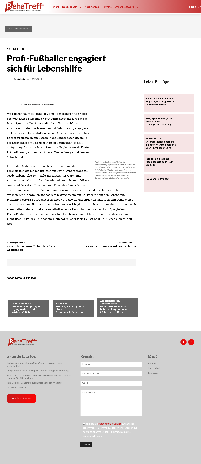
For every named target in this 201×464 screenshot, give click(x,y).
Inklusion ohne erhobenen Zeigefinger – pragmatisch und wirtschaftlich (26, 308)
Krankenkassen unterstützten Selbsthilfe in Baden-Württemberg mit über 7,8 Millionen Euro (114, 306)
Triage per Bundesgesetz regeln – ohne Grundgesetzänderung (70, 308)
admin (21, 79)
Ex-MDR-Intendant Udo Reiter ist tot (111, 246)
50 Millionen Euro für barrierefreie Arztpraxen (31, 248)
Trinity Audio (37, 105)
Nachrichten (22, 28)
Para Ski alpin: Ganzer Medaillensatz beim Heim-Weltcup (160, 161)
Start (11, 28)
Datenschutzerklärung (109, 423)
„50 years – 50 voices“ (157, 178)
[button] (195, 6)
